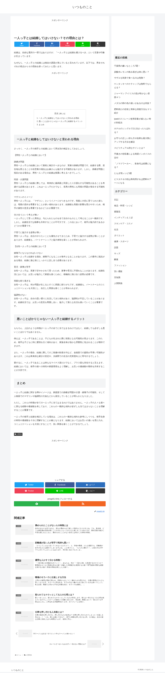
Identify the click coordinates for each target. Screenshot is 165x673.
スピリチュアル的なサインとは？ (129, 148)
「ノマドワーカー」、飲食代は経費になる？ (132, 165)
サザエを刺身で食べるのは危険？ (129, 78)
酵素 (116, 259)
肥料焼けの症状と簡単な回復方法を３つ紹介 (132, 111)
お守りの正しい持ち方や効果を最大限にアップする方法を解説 (132, 140)
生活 (116, 229)
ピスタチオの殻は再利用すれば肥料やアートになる (132, 181)
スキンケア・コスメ (123, 223)
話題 (116, 247)
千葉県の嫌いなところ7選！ (127, 66)
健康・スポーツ (121, 241)
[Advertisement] (60, 27)
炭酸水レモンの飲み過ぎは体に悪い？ (131, 72)
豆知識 (117, 277)
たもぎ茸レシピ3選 (123, 173)
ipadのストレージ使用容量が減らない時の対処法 (132, 121)
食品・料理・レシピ (123, 205)
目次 (56, 113)
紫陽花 (117, 212)
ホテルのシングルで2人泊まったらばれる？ (132, 130)
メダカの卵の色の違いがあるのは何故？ (132, 103)
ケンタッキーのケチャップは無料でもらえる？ (132, 86)
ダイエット (119, 235)
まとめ (41, 125)
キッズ (117, 253)
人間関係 (18, 434)
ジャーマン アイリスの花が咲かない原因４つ (132, 95)
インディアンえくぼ (123, 217)
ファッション (120, 265)
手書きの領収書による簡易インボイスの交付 (132, 156)
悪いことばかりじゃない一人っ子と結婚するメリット (61, 122)
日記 (116, 200)
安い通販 (118, 271)
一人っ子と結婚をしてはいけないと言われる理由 (59, 118)
